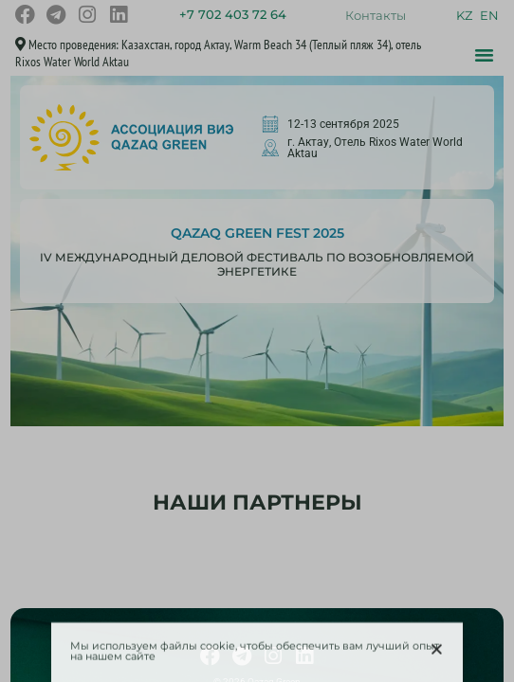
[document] (257, 341)
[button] (437, 653)
